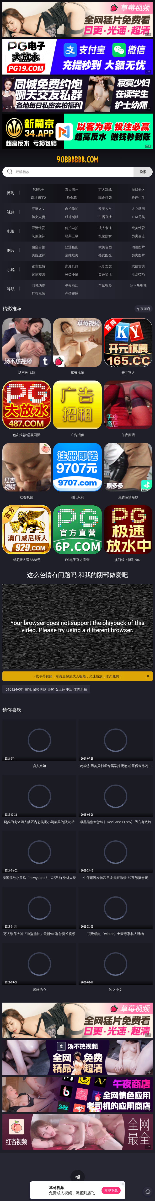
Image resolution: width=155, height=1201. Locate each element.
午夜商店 (71, 285)
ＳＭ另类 (138, 216)
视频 (11, 212)
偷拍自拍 (71, 227)
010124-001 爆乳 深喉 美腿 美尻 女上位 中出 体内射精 (46, 689)
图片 (11, 250)
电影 (11, 231)
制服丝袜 (38, 236)
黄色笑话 (105, 274)
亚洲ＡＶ (38, 208)
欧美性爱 (138, 227)
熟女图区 (105, 255)
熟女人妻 (38, 216)
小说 (11, 269)
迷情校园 (38, 274)
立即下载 (111, 1190)
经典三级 (71, 236)
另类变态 (138, 236)
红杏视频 (38, 293)
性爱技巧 (138, 274)
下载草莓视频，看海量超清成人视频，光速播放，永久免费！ (91, 676)
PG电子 (38, 189)
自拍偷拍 (71, 208)
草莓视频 (105, 285)
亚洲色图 (71, 247)
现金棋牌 (105, 197)
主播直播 (105, 216)
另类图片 (138, 255)
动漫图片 (138, 247)
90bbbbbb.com (77, 159)
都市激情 (38, 266)
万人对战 (105, 189)
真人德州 (71, 189)
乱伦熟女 (105, 236)
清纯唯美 (71, 255)
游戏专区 (138, 189)
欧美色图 (105, 247)
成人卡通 (105, 227)
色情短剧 (71, 293)
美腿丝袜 (38, 255)
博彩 (11, 193)
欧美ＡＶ (105, 208)
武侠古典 (138, 266)
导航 (11, 288)
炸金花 (72, 197)
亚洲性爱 (38, 227)
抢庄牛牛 (138, 197)
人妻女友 (105, 266)
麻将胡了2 (38, 197)
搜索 (143, 171)
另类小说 (71, 274)
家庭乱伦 (71, 266)
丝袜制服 (71, 216)
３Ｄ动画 (138, 208)
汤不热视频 (138, 285)
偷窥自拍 (38, 247)
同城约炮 (38, 285)
